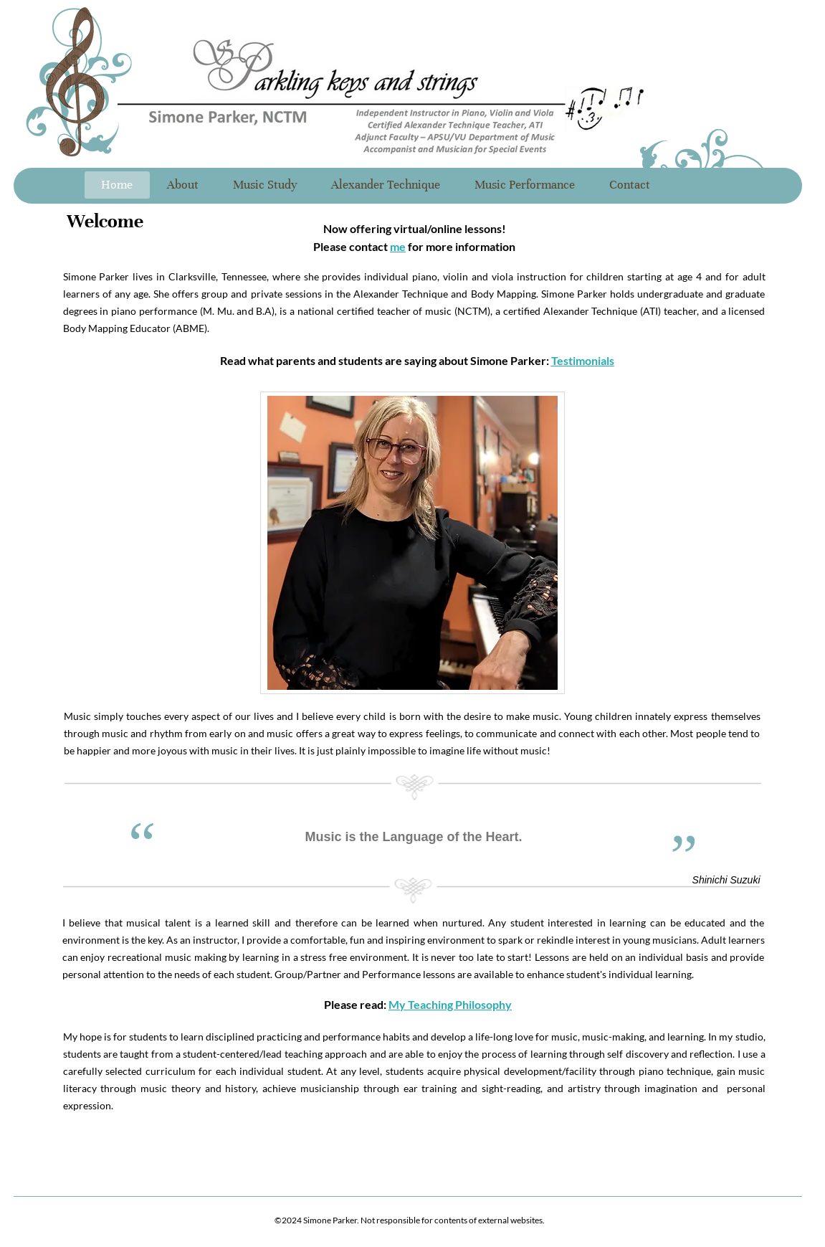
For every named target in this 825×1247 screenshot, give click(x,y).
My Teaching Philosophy (450, 1004)
